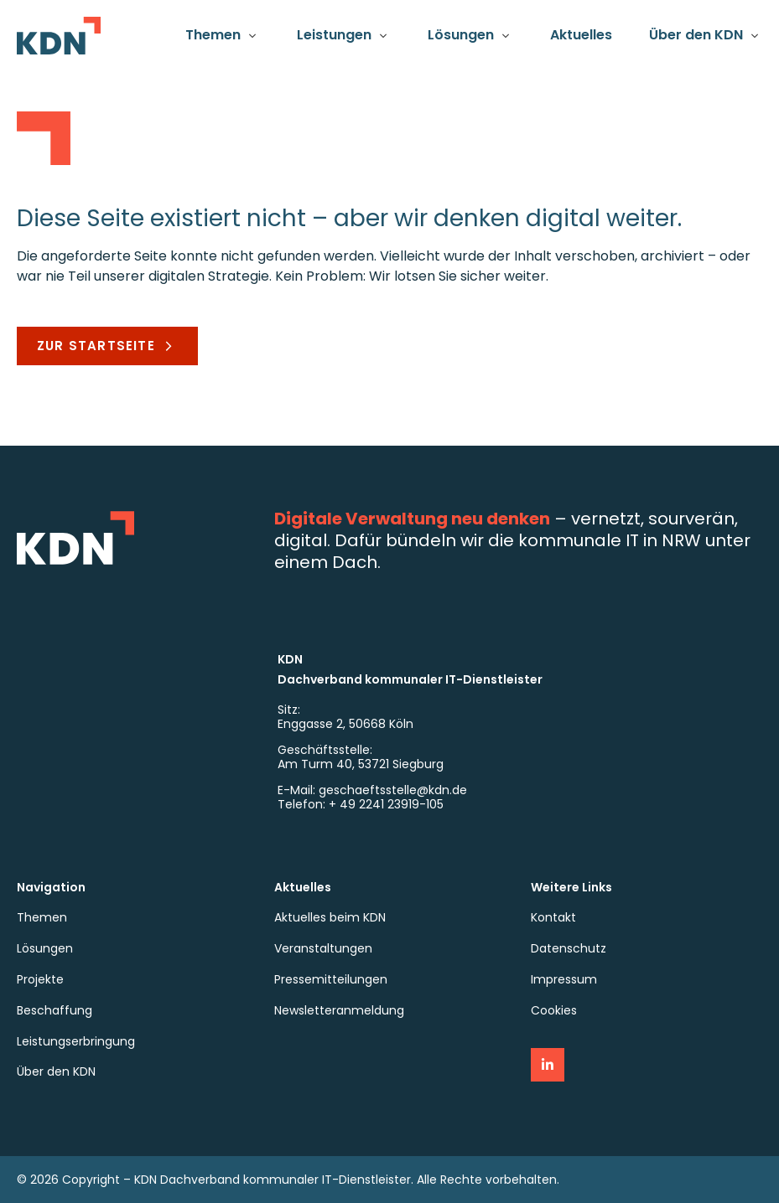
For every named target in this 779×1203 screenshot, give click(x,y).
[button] (222, 36)
